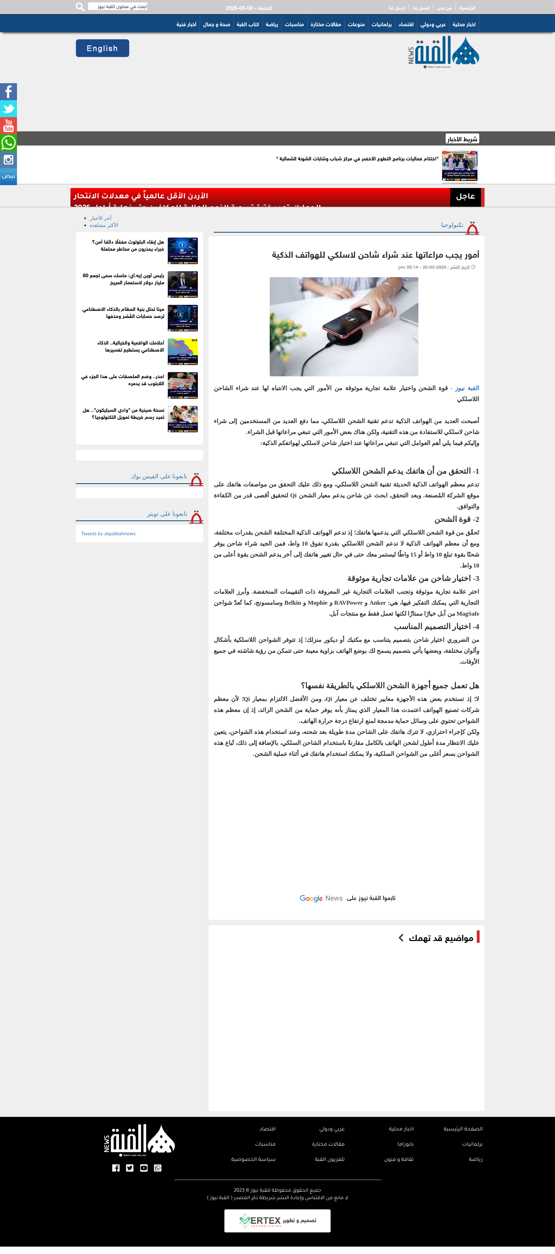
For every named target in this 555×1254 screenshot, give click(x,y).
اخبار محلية (464, 23)
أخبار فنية (186, 23)
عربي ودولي (433, 23)
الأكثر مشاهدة (104, 225)
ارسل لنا (397, 7)
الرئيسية (467, 7)
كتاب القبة (248, 23)
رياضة (272, 23)
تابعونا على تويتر (167, 513)
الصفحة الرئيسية (463, 1130)
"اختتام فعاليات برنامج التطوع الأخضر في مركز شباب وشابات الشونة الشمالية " (357, 157)
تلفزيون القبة (330, 1160)
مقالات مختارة (326, 23)
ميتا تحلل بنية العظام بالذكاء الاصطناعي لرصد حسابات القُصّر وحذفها (123, 312)
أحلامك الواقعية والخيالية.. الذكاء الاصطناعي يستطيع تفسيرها (130, 345)
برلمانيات (382, 23)
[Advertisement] (260, 81)
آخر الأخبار (100, 218)
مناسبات (294, 23)
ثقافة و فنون (399, 1160)
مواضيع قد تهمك (441, 936)
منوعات (356, 23)
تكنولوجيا (452, 224)
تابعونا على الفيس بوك (159, 476)
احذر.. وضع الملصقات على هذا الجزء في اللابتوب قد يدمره (122, 379)
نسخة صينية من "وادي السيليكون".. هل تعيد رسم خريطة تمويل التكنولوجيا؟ (123, 413)
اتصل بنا (421, 7)
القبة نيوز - (463, 388)
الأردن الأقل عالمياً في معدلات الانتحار (141, 197)
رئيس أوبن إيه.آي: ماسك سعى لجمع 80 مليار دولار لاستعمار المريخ (123, 278)
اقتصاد (406, 23)
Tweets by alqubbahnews (108, 533)
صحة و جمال (216, 23)
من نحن (444, 7)
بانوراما (405, 1145)
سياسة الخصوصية (253, 1160)
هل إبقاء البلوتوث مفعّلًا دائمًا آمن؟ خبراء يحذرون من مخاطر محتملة (128, 244)
